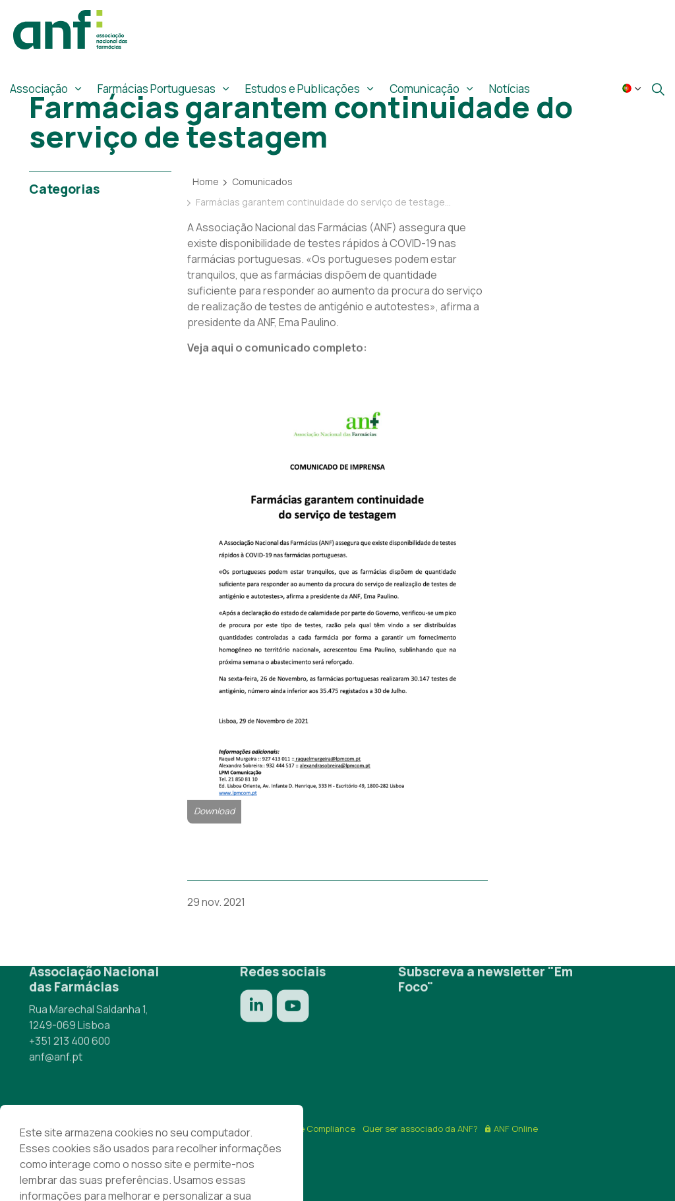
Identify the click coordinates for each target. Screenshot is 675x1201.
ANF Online (511, 1128)
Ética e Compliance (315, 1128)
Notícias (509, 88)
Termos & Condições (126, 1128)
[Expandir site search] (658, 88)
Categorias (64, 189)
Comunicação (424, 88)
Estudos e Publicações (302, 88)
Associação (39, 88)
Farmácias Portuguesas (157, 88)
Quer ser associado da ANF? (420, 1128)
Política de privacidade (222, 1128)
